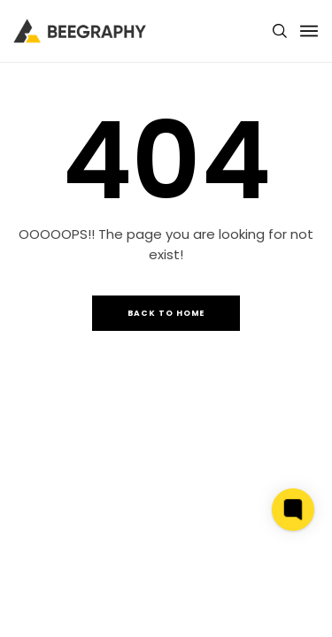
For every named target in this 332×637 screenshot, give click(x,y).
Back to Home (166, 313)
